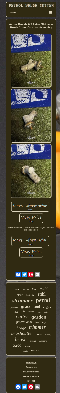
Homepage (31, 362)
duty (46, 312)
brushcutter (22, 333)
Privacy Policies (31, 372)
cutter (22, 317)
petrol (43, 300)
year (37, 347)
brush (21, 339)
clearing (43, 341)
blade (20, 295)
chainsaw (28, 311)
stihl (42, 294)
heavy (48, 334)
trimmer (37, 327)
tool (37, 306)
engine (47, 307)
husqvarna (45, 347)
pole (17, 289)
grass (25, 306)
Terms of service (31, 376)
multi (44, 289)
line (34, 289)
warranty (40, 322)
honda (25, 351)
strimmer (22, 300)
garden (38, 317)
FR (33, 381)
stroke (35, 350)
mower (33, 341)
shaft (17, 312)
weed (39, 334)
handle (26, 289)
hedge (21, 328)
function (14, 307)
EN (28, 381)
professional (24, 322)
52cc (17, 345)
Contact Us (31, 367)
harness (28, 346)
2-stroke (30, 295)
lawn (39, 312)
